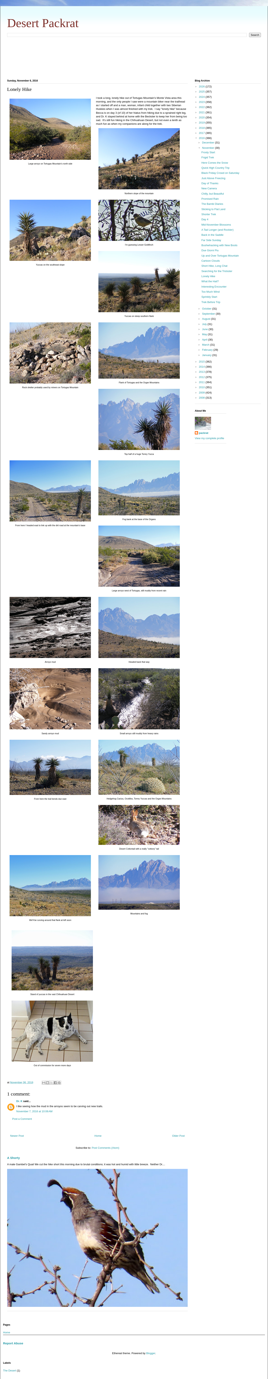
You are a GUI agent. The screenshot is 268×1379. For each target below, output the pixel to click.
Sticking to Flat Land (213, 209)
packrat (203, 432)
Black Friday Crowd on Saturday (220, 172)
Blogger (150, 1353)
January (207, 355)
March (206, 344)
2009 (202, 392)
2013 (202, 371)
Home (98, 1135)
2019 (202, 122)
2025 (202, 91)
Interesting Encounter (214, 286)
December (208, 142)
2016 (202, 138)
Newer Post (17, 1135)
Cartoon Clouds (210, 260)
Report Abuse (13, 1343)
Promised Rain (210, 198)
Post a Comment (22, 1118)
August (206, 318)
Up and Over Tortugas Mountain (220, 255)
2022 (202, 107)
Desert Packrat (43, 23)
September (209, 313)
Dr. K (19, 1101)
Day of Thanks (209, 183)
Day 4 (204, 219)
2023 (202, 102)
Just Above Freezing (213, 178)
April (205, 339)
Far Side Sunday (211, 240)
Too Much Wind (210, 291)
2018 (202, 127)
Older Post (178, 1135)
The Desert (9, 1370)
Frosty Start (208, 152)
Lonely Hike (208, 276)
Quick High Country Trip (215, 167)
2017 (202, 132)
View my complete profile (209, 438)
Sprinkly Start (209, 296)
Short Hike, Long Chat (214, 265)
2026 (202, 86)
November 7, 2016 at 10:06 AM (34, 1111)
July (205, 324)
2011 (202, 382)
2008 (202, 397)
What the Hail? (210, 281)
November (208, 147)
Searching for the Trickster (216, 271)
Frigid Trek (207, 157)
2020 (202, 117)
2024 (202, 96)
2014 (202, 366)
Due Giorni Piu (210, 250)
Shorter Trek (208, 214)
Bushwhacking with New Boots (219, 245)
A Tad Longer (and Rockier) (217, 229)
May (205, 334)
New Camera (209, 188)
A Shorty (13, 1158)
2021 (202, 112)
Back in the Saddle (212, 234)
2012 (202, 377)
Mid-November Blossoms (216, 224)
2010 (202, 387)
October (207, 308)
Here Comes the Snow (214, 162)
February (208, 349)
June (205, 329)
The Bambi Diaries (212, 203)
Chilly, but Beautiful (212, 193)
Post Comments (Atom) (105, 1147)
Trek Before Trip (210, 302)
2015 (202, 361)
